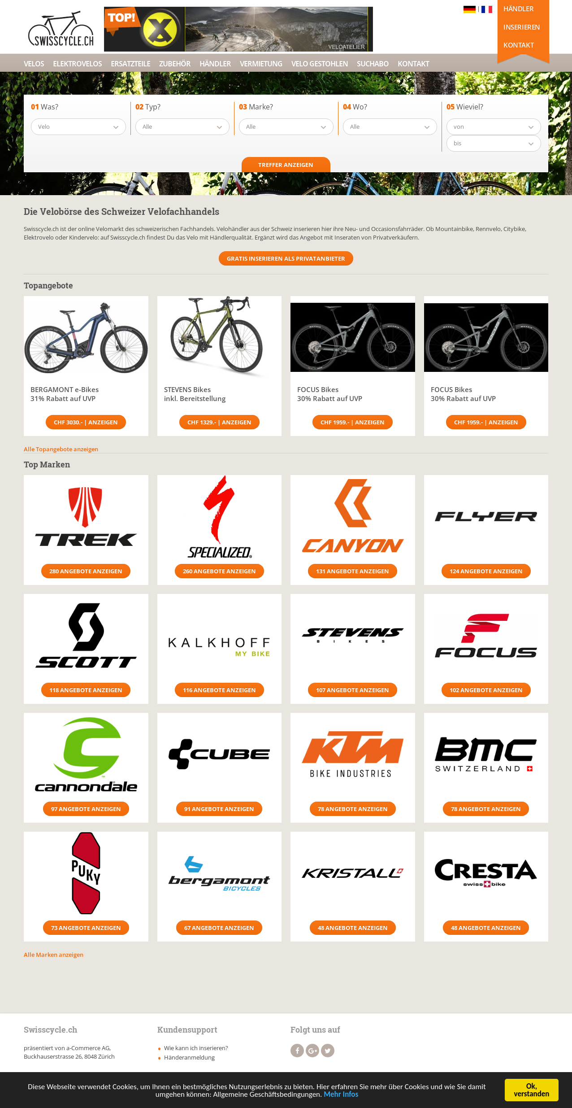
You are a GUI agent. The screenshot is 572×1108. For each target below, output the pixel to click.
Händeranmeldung (189, 1057)
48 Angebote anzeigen (353, 928)
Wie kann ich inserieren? (196, 1048)
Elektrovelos (77, 64)
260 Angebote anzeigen (219, 571)
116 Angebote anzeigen (219, 690)
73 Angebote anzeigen (86, 928)
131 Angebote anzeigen (352, 571)
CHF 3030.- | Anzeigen (86, 422)
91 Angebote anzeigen (219, 809)
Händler (518, 8)
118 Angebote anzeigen (85, 690)
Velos (34, 64)
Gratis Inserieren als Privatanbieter (286, 258)
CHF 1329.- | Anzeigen (219, 422)
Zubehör (175, 64)
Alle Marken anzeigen (53, 955)
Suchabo (373, 64)
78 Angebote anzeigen (353, 809)
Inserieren (521, 26)
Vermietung (261, 64)
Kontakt (518, 44)
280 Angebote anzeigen (85, 571)
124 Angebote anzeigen (486, 571)
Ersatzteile (130, 64)
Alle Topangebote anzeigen (61, 449)
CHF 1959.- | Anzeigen (353, 422)
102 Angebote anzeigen (486, 690)
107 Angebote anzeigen (352, 690)
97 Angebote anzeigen (86, 809)
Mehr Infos (341, 1096)
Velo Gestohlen (319, 64)
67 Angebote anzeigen (219, 928)
